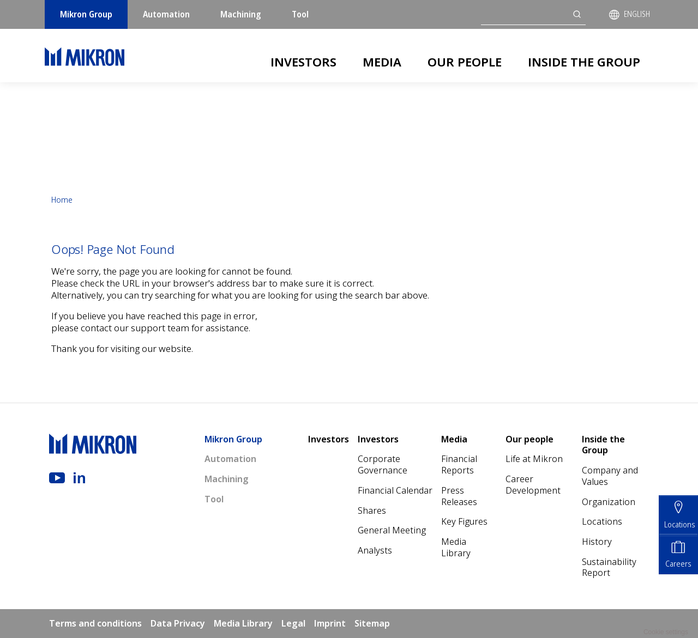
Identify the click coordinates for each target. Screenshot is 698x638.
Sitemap (372, 623)
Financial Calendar (395, 490)
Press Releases (459, 496)
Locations (602, 521)
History (597, 542)
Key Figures (464, 521)
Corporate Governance (382, 464)
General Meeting (392, 530)
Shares (372, 511)
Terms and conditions (95, 623)
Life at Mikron (534, 459)
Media (382, 61)
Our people (465, 61)
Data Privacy (178, 623)
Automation (166, 14)
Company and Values (610, 476)
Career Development (533, 484)
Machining (240, 14)
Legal (293, 623)
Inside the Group (584, 61)
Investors (303, 61)
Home (62, 200)
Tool (300, 14)
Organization (608, 502)
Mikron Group (86, 14)
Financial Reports (459, 464)
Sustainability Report (609, 567)
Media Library (456, 547)
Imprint (330, 623)
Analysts (375, 550)
